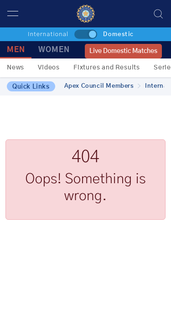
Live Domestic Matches (123, 51)
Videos (49, 67)
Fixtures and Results (106, 67)
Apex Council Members (102, 86)
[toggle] (85, 34)
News (15, 67)
